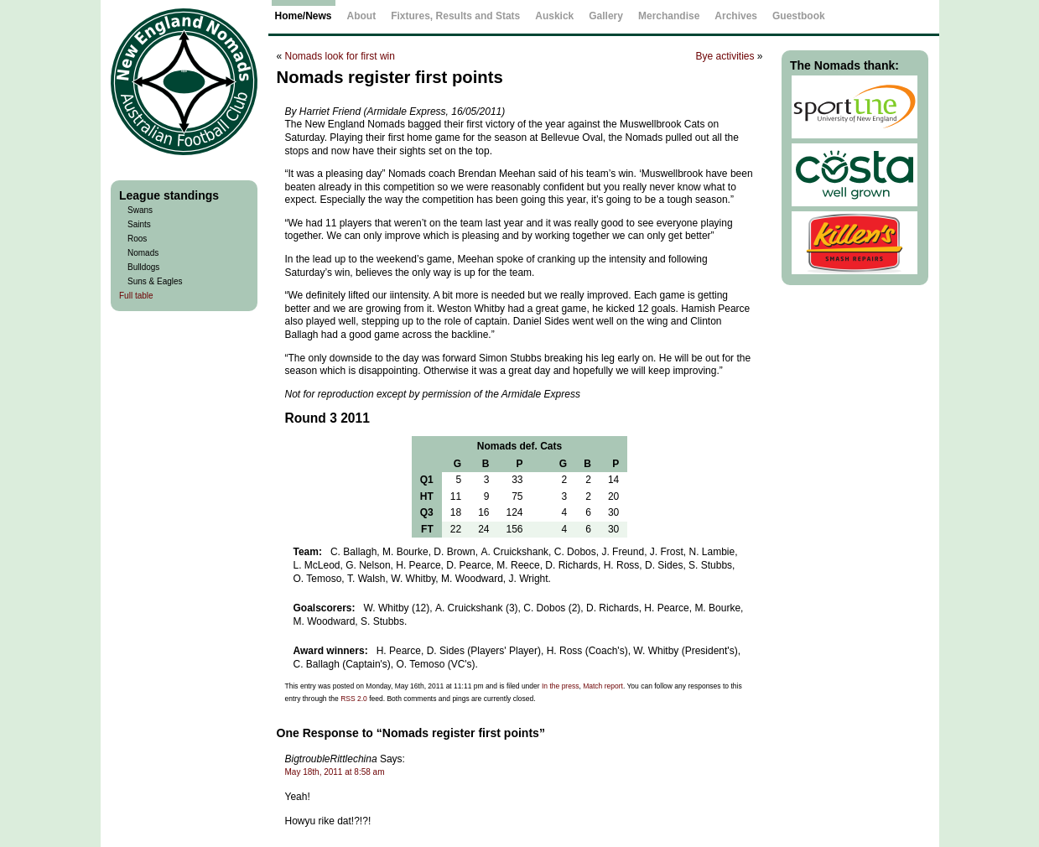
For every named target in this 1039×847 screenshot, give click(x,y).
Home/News (303, 16)
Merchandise (668, 16)
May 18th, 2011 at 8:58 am (335, 772)
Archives (735, 16)
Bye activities (724, 56)
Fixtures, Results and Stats (455, 16)
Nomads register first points (390, 77)
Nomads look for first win (340, 56)
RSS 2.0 (353, 698)
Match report (603, 686)
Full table (136, 295)
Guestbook (798, 16)
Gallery (606, 16)
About (362, 16)
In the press (560, 686)
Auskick (554, 16)
